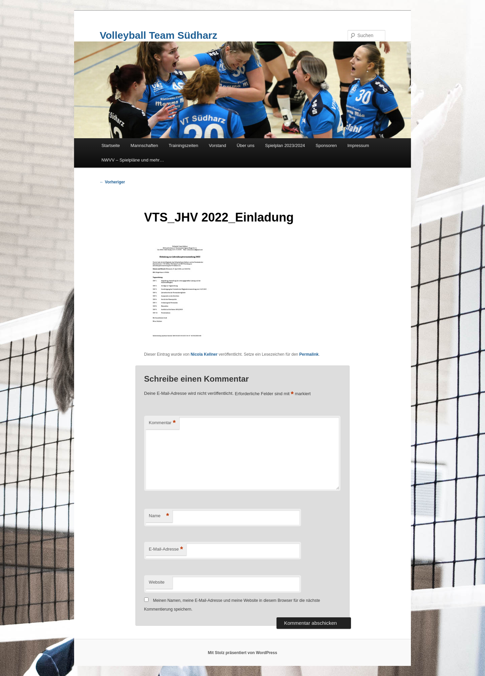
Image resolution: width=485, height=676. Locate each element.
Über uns (246, 145)
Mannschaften (144, 145)
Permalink (309, 354)
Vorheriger (112, 182)
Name (159, 516)
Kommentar (162, 423)
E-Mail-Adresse (166, 549)
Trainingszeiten (183, 145)
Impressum (358, 145)
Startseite (110, 145)
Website (157, 582)
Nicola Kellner (204, 354)
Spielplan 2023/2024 (285, 145)
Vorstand (217, 145)
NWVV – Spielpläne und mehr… (132, 160)
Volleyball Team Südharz (158, 35)
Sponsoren (326, 145)
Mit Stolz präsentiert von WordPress (242, 652)
